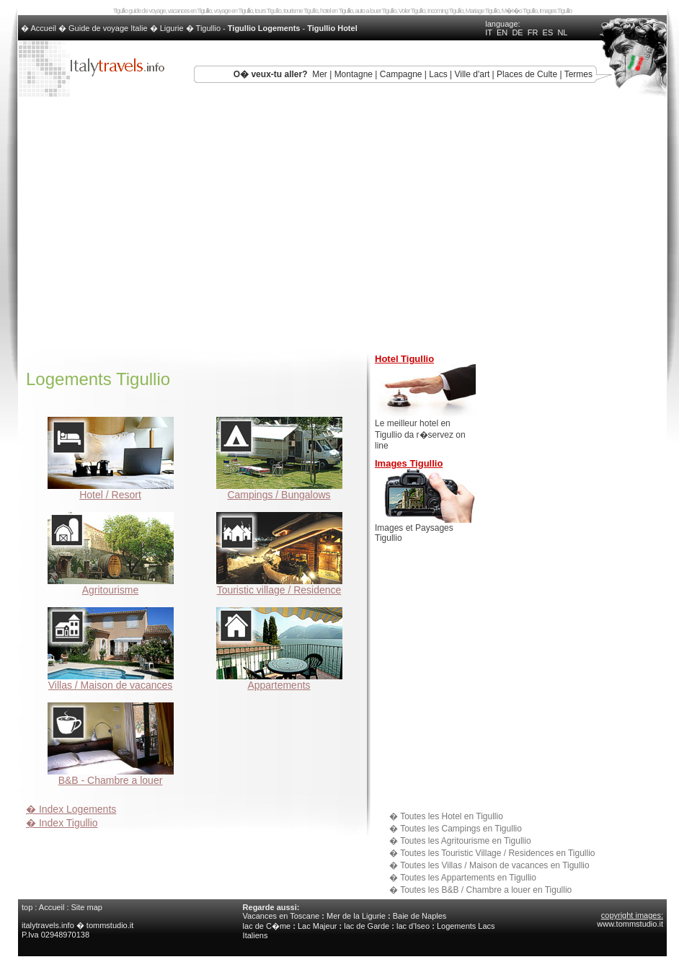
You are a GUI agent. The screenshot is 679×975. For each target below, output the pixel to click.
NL (562, 32)
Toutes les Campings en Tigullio (461, 829)
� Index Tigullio (62, 823)
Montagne (353, 74)
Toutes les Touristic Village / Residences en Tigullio (497, 853)
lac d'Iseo (413, 926)
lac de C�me (267, 926)
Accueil (51, 907)
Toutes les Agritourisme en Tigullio (465, 841)
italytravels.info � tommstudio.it (79, 925)
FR (533, 32)
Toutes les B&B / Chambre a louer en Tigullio (486, 890)
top (27, 907)
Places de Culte (527, 74)
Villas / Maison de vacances (111, 680)
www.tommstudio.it (630, 923)
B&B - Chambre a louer (111, 775)
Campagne (401, 74)
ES (548, 32)
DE (517, 32)
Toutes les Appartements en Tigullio (468, 878)
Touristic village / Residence (279, 585)
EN (502, 32)
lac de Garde (366, 926)
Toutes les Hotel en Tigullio (451, 816)
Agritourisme (111, 585)
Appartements (279, 680)
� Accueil (39, 28)
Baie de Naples (420, 916)
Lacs (438, 74)
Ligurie (172, 28)
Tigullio (208, 28)
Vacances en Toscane (281, 916)
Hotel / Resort (111, 490)
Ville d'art (471, 74)
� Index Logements (71, 809)
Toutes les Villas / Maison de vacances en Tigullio (495, 865)
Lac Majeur (317, 926)
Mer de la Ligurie (356, 916)
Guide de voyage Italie (107, 28)
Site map (86, 907)
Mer (319, 74)
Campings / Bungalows (279, 490)
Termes (578, 74)
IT (488, 32)
